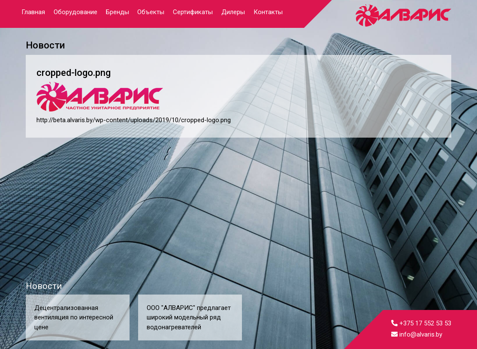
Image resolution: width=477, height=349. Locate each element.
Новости (44, 286)
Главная (33, 12)
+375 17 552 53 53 (421, 323)
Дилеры (233, 12)
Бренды (117, 12)
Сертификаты (193, 12)
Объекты (150, 12)
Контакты (268, 12)
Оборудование (75, 12)
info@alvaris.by (416, 334)
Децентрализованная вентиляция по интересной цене (73, 317)
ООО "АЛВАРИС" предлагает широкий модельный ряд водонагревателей (189, 317)
